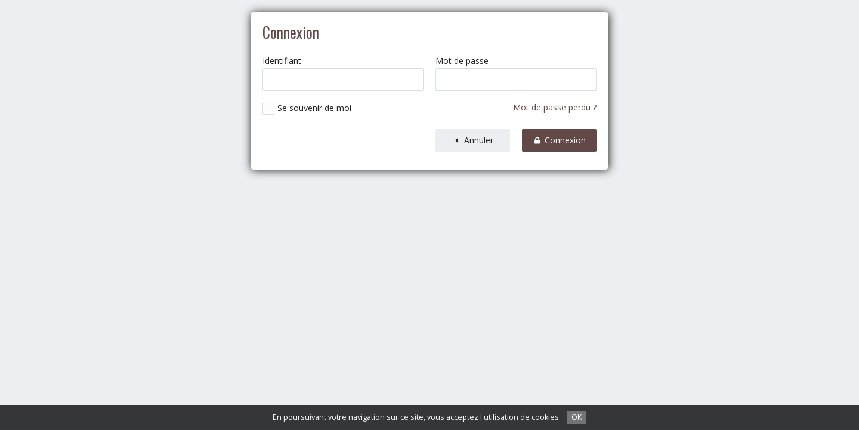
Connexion (559, 140)
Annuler (472, 140)
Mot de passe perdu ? (555, 107)
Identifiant (281, 61)
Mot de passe (462, 61)
